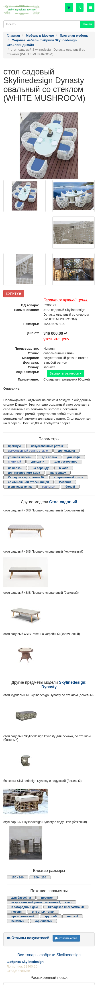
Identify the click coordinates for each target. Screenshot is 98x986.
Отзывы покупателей (28, 938)
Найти (87, 24)
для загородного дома (24, 472)
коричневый (44, 921)
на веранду (41, 468)
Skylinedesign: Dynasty (64, 684)
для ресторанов (66, 461)
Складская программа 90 (26, 477)
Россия (16, 911)
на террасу (58, 472)
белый (70, 486)
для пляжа (49, 457)
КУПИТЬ (13, 293)
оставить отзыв (66, 938)
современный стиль (68, 477)
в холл (64, 468)
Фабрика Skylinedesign (25, 962)
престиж (47, 897)
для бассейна (21, 897)
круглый (51, 916)
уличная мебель (19, 457)
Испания (65, 482)
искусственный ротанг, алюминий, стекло (41, 902)
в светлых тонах (20, 486)
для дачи (37, 461)
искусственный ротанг (47, 446)
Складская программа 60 (66, 907)
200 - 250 (40, 877)
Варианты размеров (66, 373)
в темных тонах (43, 911)
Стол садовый (63, 502)
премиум (14, 446)
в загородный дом (24, 907)
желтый (72, 916)
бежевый (17, 921)
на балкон (15, 468)
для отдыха (66, 450)
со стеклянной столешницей (28, 482)
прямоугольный (23, 916)
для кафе (74, 457)
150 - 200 (17, 877)
